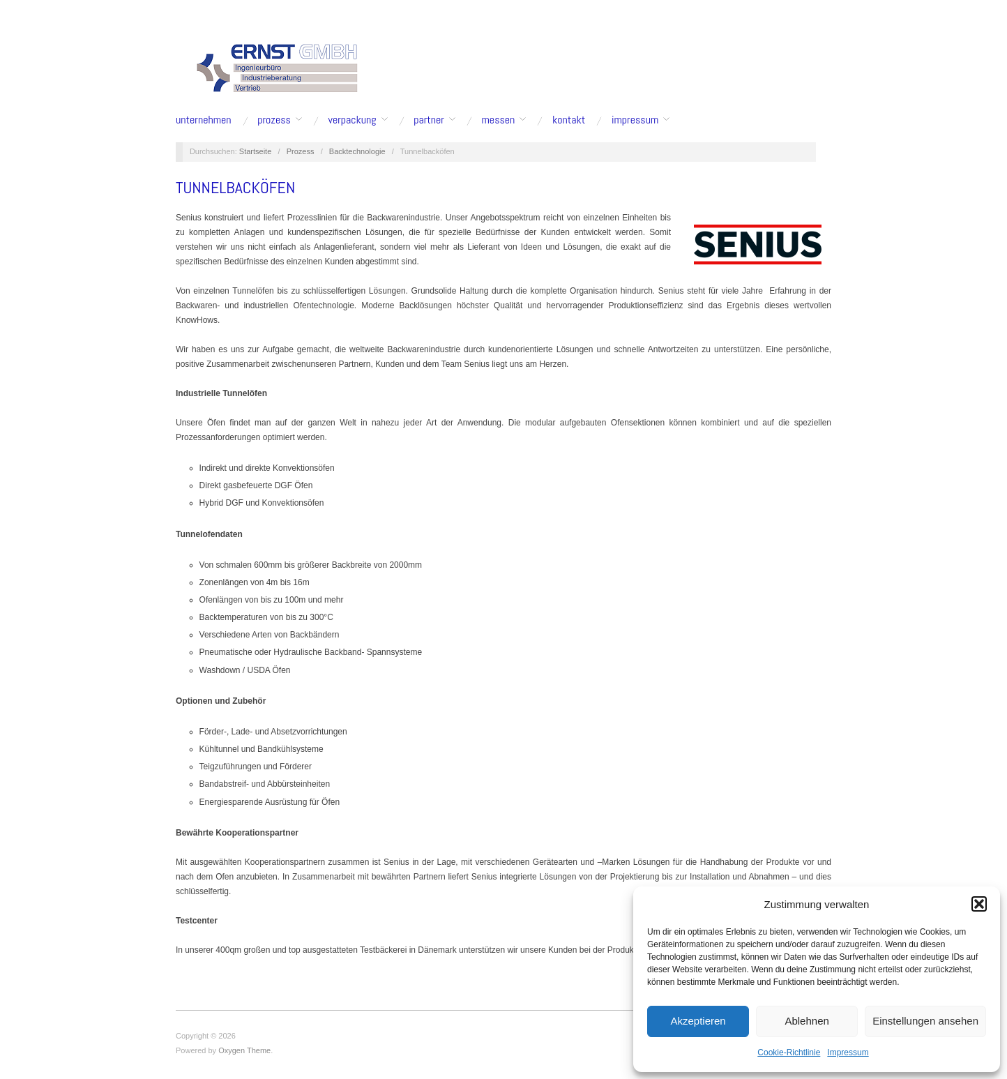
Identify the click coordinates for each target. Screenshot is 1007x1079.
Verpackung (352, 120)
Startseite (255, 151)
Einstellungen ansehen (925, 1021)
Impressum (847, 1052)
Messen (498, 120)
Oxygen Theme (244, 1050)
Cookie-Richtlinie (788, 1052)
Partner (429, 120)
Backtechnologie (357, 151)
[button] (979, 904)
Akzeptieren (697, 1021)
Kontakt (568, 120)
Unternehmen (204, 120)
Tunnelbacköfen (235, 187)
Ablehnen (806, 1021)
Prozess (274, 120)
